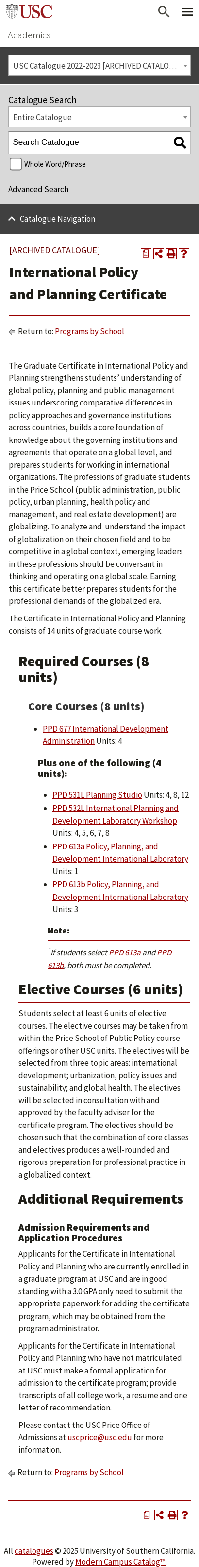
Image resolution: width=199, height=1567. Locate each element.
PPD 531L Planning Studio (97, 795)
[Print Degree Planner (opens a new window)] (146, 253)
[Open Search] (164, 11)
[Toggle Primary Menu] (187, 11)
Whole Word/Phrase (55, 164)
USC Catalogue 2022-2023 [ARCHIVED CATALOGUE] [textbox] (100, 65)
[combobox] (99, 65)
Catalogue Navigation (57, 218)
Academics (29, 35)
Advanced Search (38, 189)
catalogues (34, 1551)
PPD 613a (125, 952)
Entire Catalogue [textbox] (42, 117)
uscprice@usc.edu (99, 1437)
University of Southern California (29, 11)
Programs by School (89, 331)
